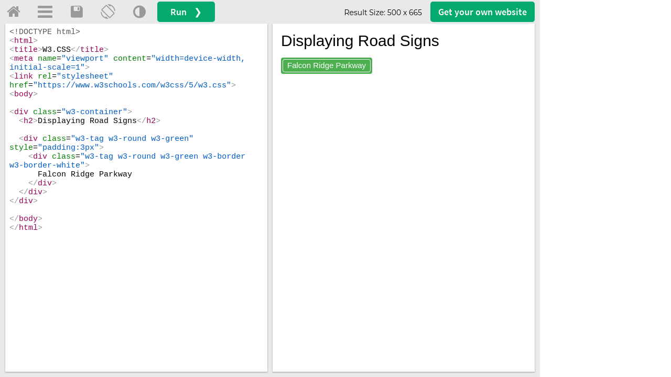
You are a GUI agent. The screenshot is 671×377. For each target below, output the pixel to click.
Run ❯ (186, 12)
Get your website (482, 12)
